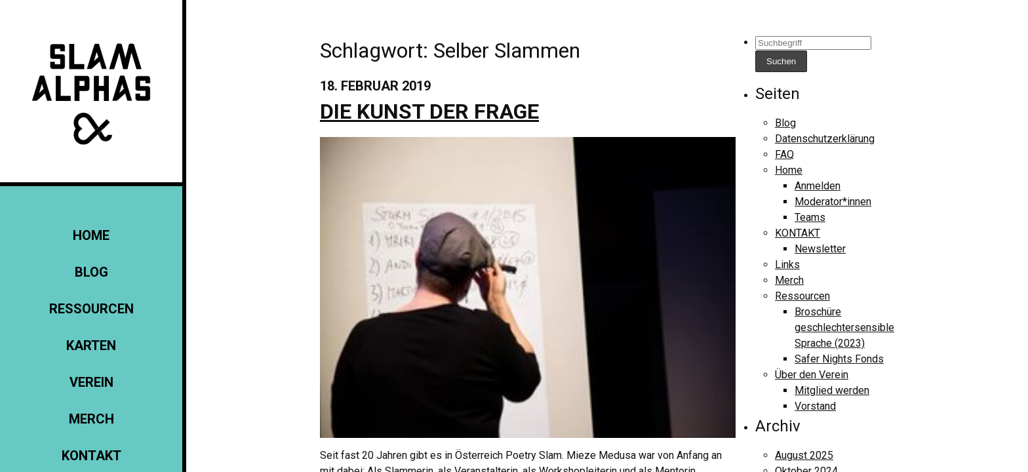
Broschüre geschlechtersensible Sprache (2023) (844, 327)
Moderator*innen (833, 201)
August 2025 (804, 455)
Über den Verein (811, 374)
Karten (91, 345)
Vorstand (815, 406)
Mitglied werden (832, 390)
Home (91, 235)
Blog (91, 272)
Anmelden (817, 186)
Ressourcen (91, 309)
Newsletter (820, 249)
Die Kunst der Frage (429, 111)
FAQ (784, 154)
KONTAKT (91, 455)
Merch (91, 419)
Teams (810, 217)
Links (787, 264)
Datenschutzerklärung (825, 138)
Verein (91, 382)
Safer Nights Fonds (839, 359)
